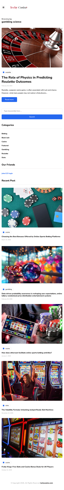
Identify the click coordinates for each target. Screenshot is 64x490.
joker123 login (7, 173)
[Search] (32, 111)
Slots (4, 157)
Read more (9, 99)
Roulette (5, 153)
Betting (4, 134)
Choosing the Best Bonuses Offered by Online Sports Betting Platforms (31, 236)
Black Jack (5, 138)
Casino (4, 142)
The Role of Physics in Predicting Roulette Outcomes (27, 79)
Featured (5, 145)
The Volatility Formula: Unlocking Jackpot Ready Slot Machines (27, 410)
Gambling (5, 149)
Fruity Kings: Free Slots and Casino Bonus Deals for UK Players (27, 467)
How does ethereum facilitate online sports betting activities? (27, 353)
